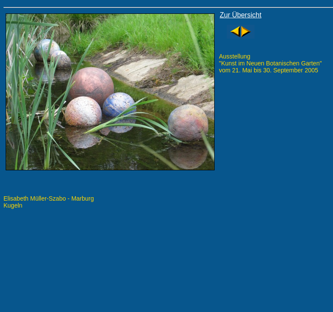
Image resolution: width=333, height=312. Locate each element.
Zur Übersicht (240, 15)
